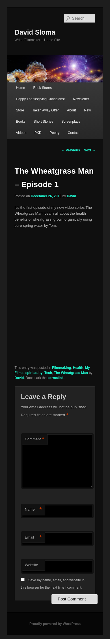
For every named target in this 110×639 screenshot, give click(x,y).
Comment (34, 439)
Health (78, 368)
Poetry (55, 133)
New (87, 110)
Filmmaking (61, 368)
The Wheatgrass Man (71, 373)
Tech (48, 373)
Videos (21, 133)
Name (33, 510)
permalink (56, 378)
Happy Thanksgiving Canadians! (40, 99)
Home (20, 88)
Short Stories (43, 122)
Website (31, 565)
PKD (38, 133)
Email (33, 537)
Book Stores (42, 88)
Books (20, 122)
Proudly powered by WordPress (55, 624)
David (71, 196)
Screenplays (70, 122)
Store (20, 110)
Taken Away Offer (45, 110)
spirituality (34, 373)
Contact (73, 133)
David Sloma (35, 32)
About (71, 110)
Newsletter (81, 99)
